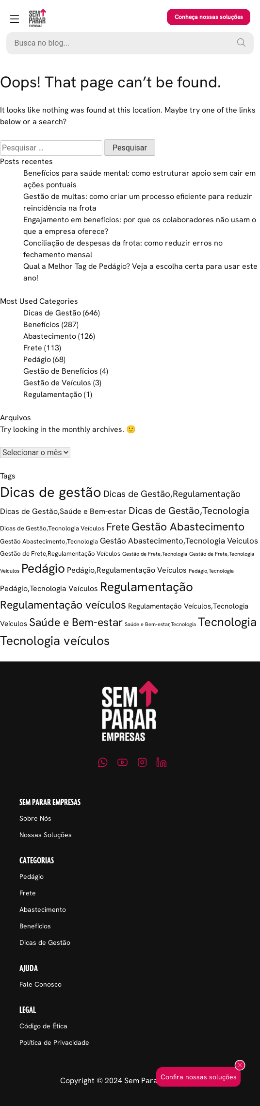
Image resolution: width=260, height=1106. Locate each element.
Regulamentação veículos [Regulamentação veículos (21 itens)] (63, 604)
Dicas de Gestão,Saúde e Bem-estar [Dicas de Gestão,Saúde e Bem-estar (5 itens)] (63, 511)
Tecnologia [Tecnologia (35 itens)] (227, 622)
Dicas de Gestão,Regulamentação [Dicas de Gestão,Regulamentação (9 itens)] (172, 494)
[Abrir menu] (14, 19)
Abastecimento (49, 336)
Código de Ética (43, 1026)
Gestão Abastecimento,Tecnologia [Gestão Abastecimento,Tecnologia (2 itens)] (49, 541)
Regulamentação (52, 394)
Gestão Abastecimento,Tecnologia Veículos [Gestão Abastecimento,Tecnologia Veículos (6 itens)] (179, 540)
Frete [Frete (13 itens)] (118, 526)
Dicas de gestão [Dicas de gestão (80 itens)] (50, 492)
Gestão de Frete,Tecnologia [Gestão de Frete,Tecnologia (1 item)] (154, 553)
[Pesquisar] (241, 42)
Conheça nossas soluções (209, 17)
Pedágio (37, 359)
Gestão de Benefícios (60, 371)
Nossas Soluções (45, 834)
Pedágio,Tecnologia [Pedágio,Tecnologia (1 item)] (211, 570)
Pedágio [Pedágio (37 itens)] (43, 568)
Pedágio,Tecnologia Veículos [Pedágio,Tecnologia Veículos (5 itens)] (49, 588)
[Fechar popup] (239, 1066)
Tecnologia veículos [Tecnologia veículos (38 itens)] (55, 640)
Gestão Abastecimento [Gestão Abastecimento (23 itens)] (187, 526)
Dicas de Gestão (52, 313)
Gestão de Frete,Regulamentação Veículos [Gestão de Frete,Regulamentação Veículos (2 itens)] (60, 553)
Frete (32, 348)
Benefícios (41, 324)
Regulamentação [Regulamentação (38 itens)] (146, 586)
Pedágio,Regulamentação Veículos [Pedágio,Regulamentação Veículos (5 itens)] (127, 570)
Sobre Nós (35, 818)
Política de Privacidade (54, 1042)
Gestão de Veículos (57, 383)
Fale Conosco (40, 984)
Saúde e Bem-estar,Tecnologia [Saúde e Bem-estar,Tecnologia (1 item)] (160, 624)
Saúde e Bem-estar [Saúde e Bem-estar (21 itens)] (76, 622)
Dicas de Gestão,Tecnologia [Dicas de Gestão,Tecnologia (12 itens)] (189, 510)
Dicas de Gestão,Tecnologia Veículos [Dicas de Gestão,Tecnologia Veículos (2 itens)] (52, 528)
